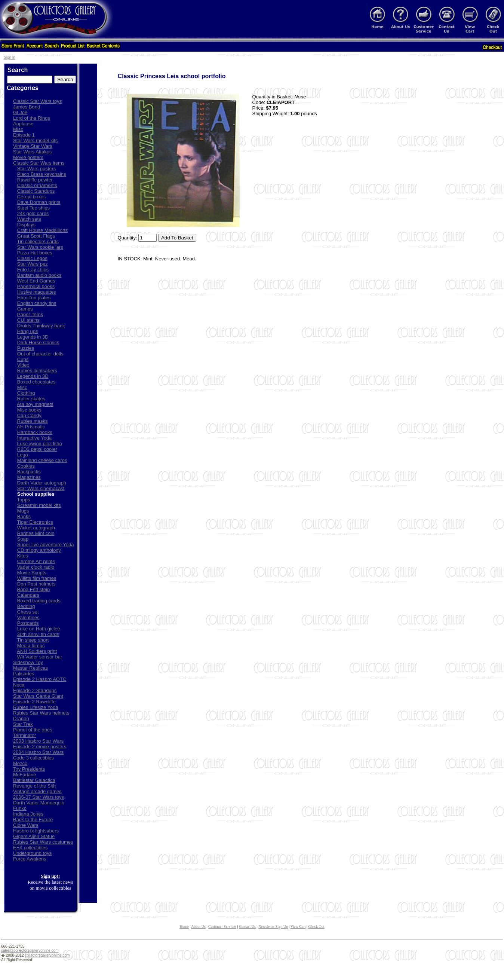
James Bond (26, 107)
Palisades (23, 673)
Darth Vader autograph (41, 483)
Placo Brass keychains (41, 174)
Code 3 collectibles (33, 758)
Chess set (28, 612)
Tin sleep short (33, 640)
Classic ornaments (37, 185)
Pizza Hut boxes (34, 253)
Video (23, 365)
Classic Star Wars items (38, 163)
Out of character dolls (40, 354)
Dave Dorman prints (39, 202)
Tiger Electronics (35, 522)
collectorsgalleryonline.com (47, 955)
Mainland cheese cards (42, 460)
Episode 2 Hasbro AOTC (39, 679)
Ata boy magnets (35, 404)
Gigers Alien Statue (34, 836)
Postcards (28, 623)
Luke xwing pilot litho (39, 443)
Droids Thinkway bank (41, 325)
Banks (24, 516)
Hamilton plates (34, 297)
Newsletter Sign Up (273, 926)
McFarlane (24, 774)
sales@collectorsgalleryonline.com (30, 950)
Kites (22, 556)
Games (25, 309)
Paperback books (36, 286)
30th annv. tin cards (38, 634)
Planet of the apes (32, 730)
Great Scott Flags (36, 236)
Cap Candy (29, 415)
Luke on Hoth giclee (38, 629)
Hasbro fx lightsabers (36, 831)
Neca (18, 685)
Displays (26, 224)
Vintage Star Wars (32, 146)
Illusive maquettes (36, 292)
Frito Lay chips (33, 269)
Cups (22, 359)
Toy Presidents (29, 769)
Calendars (28, 595)
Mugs (23, 511)
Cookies (26, 466)
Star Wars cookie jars (40, 247)
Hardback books (34, 432)
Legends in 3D (33, 337)
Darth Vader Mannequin (38, 802)
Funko (20, 808)
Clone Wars (25, 825)
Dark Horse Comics (38, 342)
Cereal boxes (31, 196)
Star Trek (23, 724)
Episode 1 (24, 135)
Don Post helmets (36, 584)
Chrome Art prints (36, 561)
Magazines (29, 477)
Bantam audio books (39, 275)
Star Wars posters (36, 168)
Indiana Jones (28, 814)
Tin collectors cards (38, 241)
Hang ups (27, 331)
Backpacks (29, 471)
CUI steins (28, 320)
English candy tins (36, 303)
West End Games (36, 281)
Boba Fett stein (33, 589)
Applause (23, 123)
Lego (22, 455)
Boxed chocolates (36, 382)
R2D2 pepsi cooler (37, 449)
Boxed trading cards (39, 600)
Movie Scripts (31, 572)
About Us (198, 926)
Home (183, 926)
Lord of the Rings (31, 118)
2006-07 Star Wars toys (38, 797)
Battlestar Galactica (34, 780)
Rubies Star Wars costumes (43, 842)
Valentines (28, 617)
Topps (23, 499)
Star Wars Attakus (32, 152)
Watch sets (29, 219)
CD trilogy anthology (39, 550)
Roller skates (31, 398)
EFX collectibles (30, 847)
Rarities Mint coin (36, 533)
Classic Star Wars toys (37, 101)
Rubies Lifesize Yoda (35, 707)
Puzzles (25, 348)
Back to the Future (33, 819)
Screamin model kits (39, 505)
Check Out (316, 926)
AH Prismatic (31, 426)
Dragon (21, 718)
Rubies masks (32, 421)
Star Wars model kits (35, 140)
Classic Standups (36, 191)
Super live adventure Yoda (45, 544)
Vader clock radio (35, 567)
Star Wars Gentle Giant (38, 696)
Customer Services (222, 926)
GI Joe (20, 112)
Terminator (24, 735)
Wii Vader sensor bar (39, 657)
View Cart (298, 926)
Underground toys (32, 853)
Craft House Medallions (42, 230)
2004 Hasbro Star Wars (38, 752)
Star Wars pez (32, 264)
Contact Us (247, 926)
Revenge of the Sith (34, 786)
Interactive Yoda (34, 438)
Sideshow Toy (28, 662)
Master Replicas (30, 668)
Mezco (20, 763)
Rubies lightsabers (37, 370)
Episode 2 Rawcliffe (34, 701)
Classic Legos (32, 258)
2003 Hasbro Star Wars (38, 741)
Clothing (26, 393)
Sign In (9, 57)
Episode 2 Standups (34, 690)
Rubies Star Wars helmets (41, 713)
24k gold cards (33, 213)
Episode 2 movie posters (39, 746)
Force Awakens (29, 859)
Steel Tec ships (33, 208)
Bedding (26, 606)
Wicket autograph (36, 528)
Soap (22, 539)
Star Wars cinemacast (41, 488)
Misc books (29, 410)
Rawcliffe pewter (35, 180)
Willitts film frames (36, 578)
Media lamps (31, 645)
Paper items (30, 314)
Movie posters (28, 157)
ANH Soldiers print (37, 651)
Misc (18, 129)
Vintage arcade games (37, 791)
